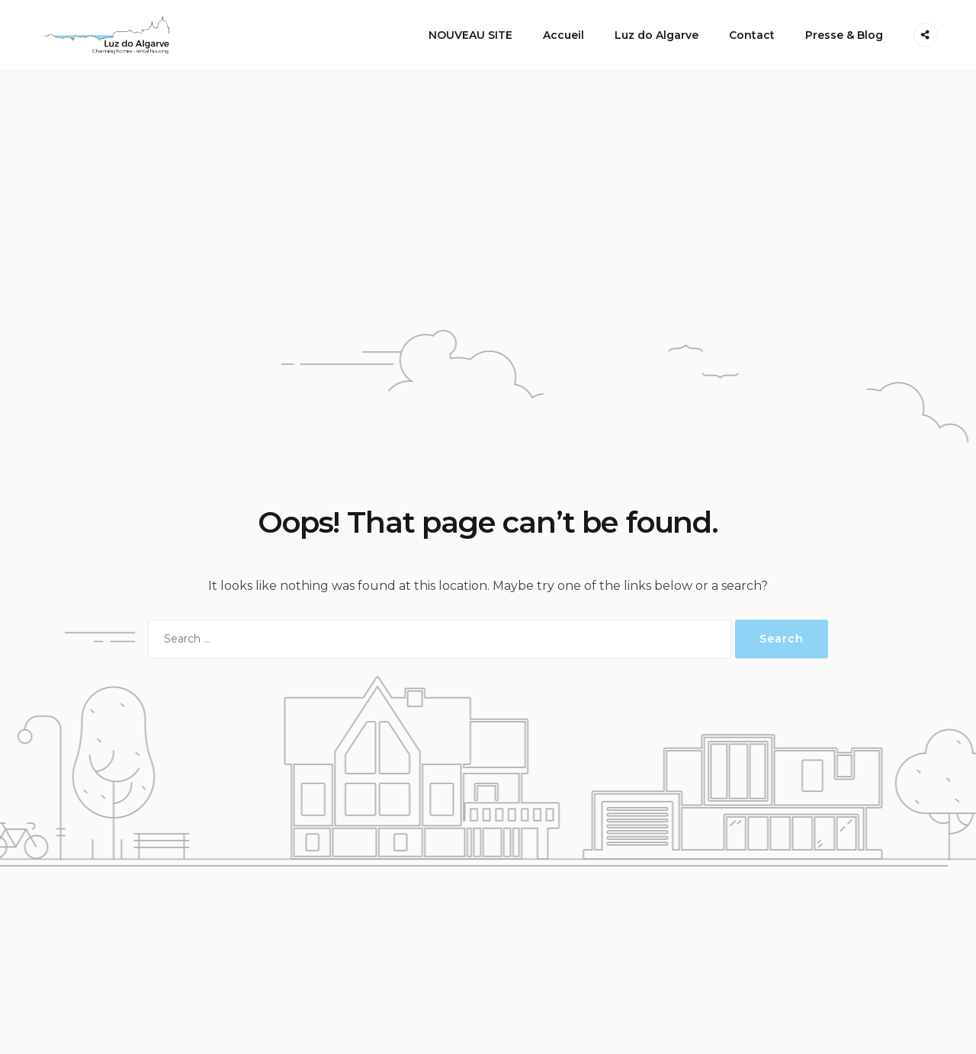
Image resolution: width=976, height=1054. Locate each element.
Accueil (563, 35)
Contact (752, 35)
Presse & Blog (844, 35)
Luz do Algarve (656, 35)
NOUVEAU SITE (470, 35)
